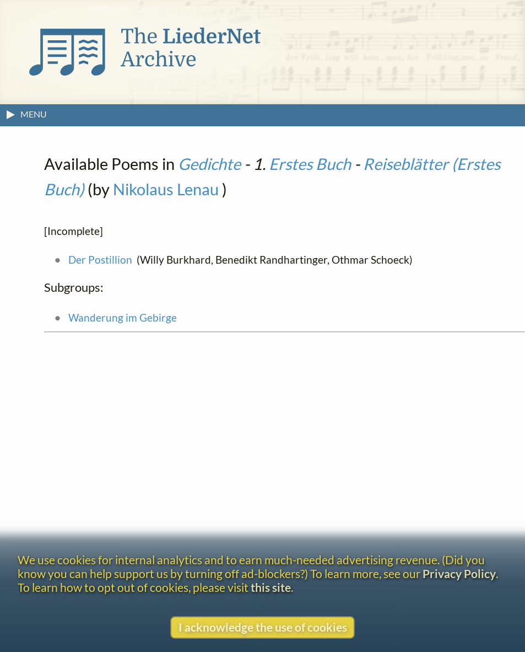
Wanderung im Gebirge (122, 317)
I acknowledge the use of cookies (262, 627)
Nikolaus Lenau (166, 189)
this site (271, 587)
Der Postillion (100, 259)
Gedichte (209, 163)
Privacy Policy (459, 573)
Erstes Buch (310, 163)
